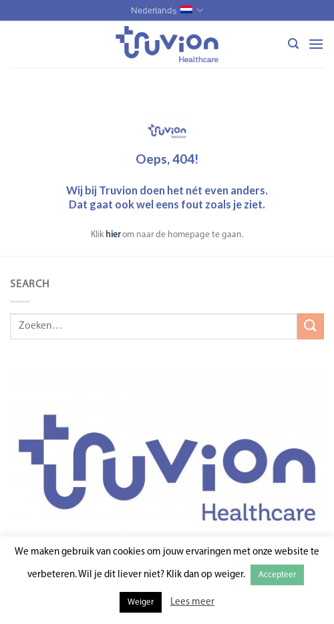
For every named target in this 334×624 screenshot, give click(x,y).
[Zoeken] (293, 44)
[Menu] (316, 43)
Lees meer (192, 602)
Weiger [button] (141, 602)
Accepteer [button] (277, 575)
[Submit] (310, 326)
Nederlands (167, 10)
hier (113, 234)
